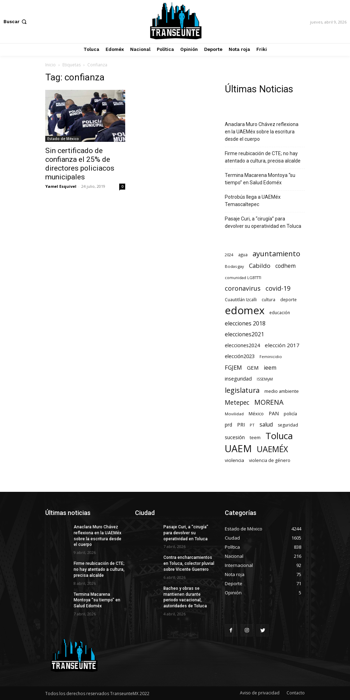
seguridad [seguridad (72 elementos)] (288, 425)
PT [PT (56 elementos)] (252, 425)
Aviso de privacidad (260, 693)
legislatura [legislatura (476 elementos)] (242, 390)
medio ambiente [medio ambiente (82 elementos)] (281, 391)
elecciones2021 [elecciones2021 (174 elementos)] (244, 334)
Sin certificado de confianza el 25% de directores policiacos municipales (79, 163)
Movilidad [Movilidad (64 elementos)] (234, 413)
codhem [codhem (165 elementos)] (285, 266)
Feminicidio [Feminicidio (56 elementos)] (271, 356)
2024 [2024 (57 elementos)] (229, 254)
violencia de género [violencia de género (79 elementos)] (269, 460)
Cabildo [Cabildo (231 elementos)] (259, 265)
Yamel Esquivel (60, 186)
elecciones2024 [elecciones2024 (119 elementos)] (242, 345)
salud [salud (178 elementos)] (266, 424)
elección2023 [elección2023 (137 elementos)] (240, 355)
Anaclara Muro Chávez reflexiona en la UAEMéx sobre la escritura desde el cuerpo (261, 131)
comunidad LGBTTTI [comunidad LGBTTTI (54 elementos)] (243, 277)
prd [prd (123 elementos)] (228, 424)
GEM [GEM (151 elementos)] (253, 367)
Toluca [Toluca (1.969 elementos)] (279, 436)
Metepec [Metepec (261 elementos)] (237, 402)
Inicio (50, 65)
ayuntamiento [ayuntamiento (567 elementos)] (276, 253)
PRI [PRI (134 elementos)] (241, 424)
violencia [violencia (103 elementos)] (234, 460)
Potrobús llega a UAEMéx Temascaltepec (253, 200)
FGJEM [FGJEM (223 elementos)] (233, 367)
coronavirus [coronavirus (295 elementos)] (243, 288)
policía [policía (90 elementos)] (290, 413)
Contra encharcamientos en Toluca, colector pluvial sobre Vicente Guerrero (188, 563)
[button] (16, 21)
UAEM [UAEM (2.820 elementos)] (238, 448)
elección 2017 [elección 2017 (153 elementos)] (282, 345)
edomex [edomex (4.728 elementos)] (244, 310)
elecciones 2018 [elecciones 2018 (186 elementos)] (245, 323)
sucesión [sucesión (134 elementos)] (235, 437)
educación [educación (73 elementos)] (279, 313)
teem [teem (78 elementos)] (255, 438)
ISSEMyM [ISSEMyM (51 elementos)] (265, 379)
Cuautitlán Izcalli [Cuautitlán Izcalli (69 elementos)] (241, 299)
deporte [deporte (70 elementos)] (288, 299)
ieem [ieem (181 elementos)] (270, 367)
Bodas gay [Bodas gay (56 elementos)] (234, 266)
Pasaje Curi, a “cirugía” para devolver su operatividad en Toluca (263, 222)
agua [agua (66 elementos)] (243, 254)
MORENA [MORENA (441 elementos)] (268, 402)
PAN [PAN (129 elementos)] (274, 413)
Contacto (296, 693)
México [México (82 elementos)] (256, 414)
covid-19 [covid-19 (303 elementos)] (277, 288)
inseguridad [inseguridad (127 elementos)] (238, 378)
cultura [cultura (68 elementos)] (268, 299)
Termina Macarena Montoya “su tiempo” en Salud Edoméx (260, 178)
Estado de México (63, 138)
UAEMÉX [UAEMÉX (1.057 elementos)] (272, 449)
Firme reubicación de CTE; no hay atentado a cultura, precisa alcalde (263, 157)
